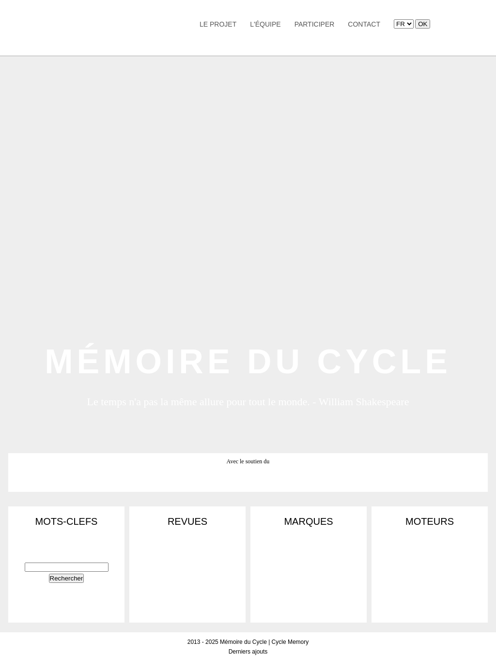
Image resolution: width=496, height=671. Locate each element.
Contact (364, 24)
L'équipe (265, 24)
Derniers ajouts (248, 651)
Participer (314, 24)
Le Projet (218, 24)
